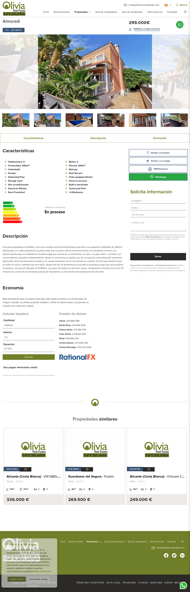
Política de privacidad (152, 237)
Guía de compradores (106, 12)
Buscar (182, 5)
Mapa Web (156, 582)
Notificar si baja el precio (147, 28)
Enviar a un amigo (158, 161)
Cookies (143, 582)
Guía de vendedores (132, 12)
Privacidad (129, 582)
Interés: (7, 332)
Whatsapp (158, 177)
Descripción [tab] (98, 138)
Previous (24, 71)
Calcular (29, 357)
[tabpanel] (33, 466)
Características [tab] (34, 138)
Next (166, 71)
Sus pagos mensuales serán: (20, 367)
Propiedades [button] (81, 12)
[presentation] (146, 247)
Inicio (46, 12)
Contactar (172, 12)
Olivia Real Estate (14, 8)
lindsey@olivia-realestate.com (141, 5)
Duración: (9, 344)
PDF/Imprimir (158, 169)
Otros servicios (154, 12)
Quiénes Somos (62, 12)
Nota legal (114, 582)
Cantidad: (9, 320)
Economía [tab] (159, 138)
